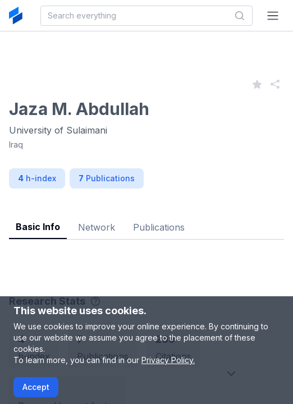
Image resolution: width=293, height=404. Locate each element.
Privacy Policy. (168, 360)
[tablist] (146, 219)
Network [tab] (96, 227)
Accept (35, 387)
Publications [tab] (159, 227)
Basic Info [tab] (38, 226)
